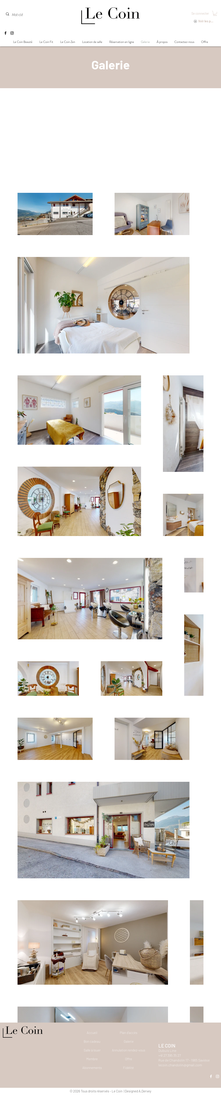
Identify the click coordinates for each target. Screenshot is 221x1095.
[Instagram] (12, 33)
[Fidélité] (128, 1067)
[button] (215, 13)
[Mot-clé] (21, 15)
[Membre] (92, 1059)
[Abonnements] (92, 1067)
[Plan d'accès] (128, 1032)
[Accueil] (92, 1032)
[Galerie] (128, 1041)
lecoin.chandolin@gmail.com (180, 1065)
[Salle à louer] (92, 1050)
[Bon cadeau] (92, 1041)
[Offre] (128, 1059)
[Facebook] (5, 33)
